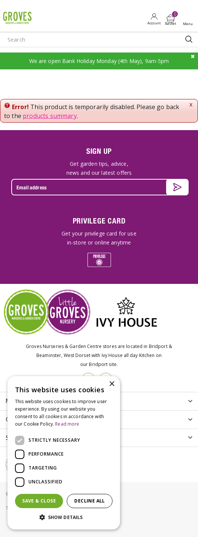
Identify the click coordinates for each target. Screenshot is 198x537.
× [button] (111, 384)
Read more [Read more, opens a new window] (67, 424)
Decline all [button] (89, 501)
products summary (50, 116)
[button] (63, 517)
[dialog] (64, 453)
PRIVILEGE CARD (99, 220)
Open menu (189, 19)
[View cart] (170, 18)
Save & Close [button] (39, 501)
